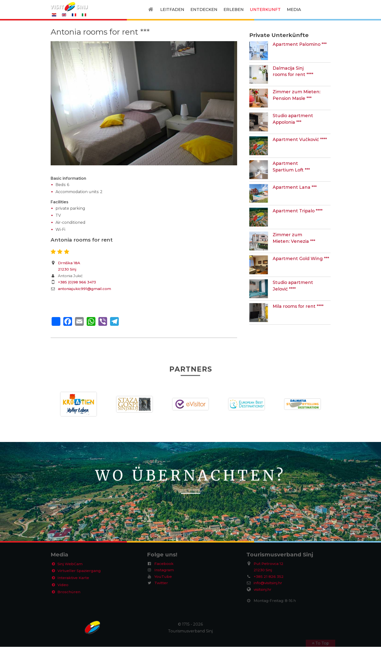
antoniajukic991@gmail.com (84, 288)
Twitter (161, 583)
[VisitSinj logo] (68, 6)
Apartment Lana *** (292, 187)
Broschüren (69, 594)
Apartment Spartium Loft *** (301, 163)
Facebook (164, 563)
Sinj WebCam (71, 564)
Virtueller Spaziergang (79, 572)
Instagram (164, 570)
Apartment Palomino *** (297, 44)
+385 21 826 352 (269, 576)
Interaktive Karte (74, 579)
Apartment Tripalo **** (295, 210)
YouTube (163, 576)
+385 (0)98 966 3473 (77, 282)
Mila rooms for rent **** (295, 306)
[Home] (151, 9)
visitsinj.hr (262, 589)
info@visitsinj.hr (268, 583)
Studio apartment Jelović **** (301, 282)
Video (63, 587)
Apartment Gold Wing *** (297, 258)
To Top (321, 643)
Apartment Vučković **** (297, 139)
